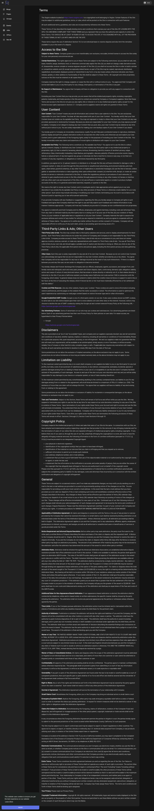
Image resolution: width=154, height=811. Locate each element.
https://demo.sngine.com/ (73, 18)
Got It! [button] (20, 807)
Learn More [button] (9, 801)
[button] (147, 3)
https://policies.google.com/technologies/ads (58, 306)
